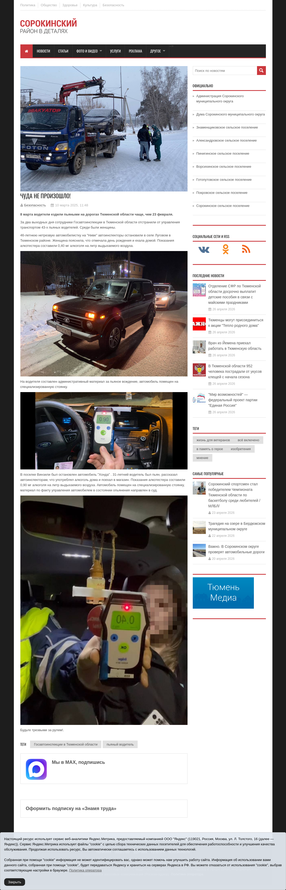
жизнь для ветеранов (213, 440)
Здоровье (70, 5)
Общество (49, 5)
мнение (202, 458)
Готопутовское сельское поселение (224, 180)
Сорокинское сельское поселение (223, 206)
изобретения (241, 449)
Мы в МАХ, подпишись (78, 762)
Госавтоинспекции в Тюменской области (65, 744)
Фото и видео (87, 51)
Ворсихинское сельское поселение (223, 166)
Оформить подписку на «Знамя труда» (71, 808)
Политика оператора (85, 870)
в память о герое (210, 449)
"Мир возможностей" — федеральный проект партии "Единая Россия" (233, 400)
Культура (90, 5)
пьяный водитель (120, 744)
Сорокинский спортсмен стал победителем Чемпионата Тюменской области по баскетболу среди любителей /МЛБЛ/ (234, 495)
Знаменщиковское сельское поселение (227, 127)
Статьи (63, 51)
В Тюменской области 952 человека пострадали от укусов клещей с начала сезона (235, 371)
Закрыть (14, 882)
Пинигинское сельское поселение (222, 153)
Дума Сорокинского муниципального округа (230, 114)
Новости (43, 51)
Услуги (115, 51)
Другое (155, 51)
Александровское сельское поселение (226, 140)
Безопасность (113, 5)
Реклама (135, 51)
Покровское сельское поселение (222, 193)
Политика (28, 5)
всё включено (248, 440)
